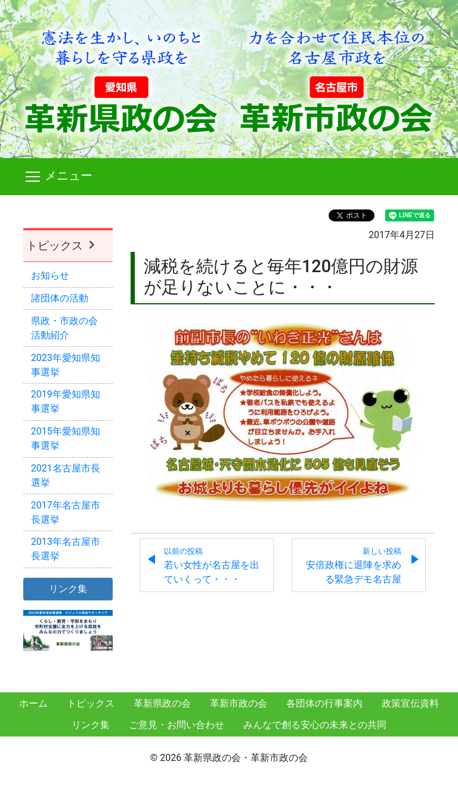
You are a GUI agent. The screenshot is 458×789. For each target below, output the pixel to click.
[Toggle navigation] (229, 176)
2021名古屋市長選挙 (65, 475)
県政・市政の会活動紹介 (64, 328)
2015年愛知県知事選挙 (65, 438)
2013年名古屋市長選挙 (65, 549)
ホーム (33, 703)
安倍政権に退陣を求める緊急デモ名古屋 (353, 566)
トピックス (62, 245)
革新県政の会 (162, 703)
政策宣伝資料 (410, 703)
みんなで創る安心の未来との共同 (314, 725)
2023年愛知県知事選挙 (65, 365)
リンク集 (91, 725)
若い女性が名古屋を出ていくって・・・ (211, 566)
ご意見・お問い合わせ (176, 725)
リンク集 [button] (68, 588)
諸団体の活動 (59, 298)
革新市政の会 (238, 703)
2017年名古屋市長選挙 (65, 512)
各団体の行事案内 (324, 703)
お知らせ (50, 275)
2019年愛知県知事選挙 (65, 401)
